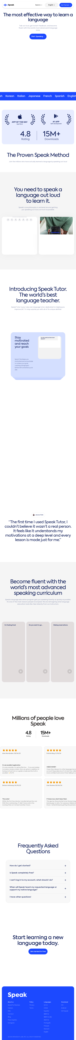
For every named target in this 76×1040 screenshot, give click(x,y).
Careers (10, 1008)
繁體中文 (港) (48, 1017)
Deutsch (46, 1029)
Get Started (66, 5)
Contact (11, 1014)
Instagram (11, 1023)
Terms (31, 1008)
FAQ (9, 1011)
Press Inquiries (12, 1020)
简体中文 (46, 1020)
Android (63, 1008)
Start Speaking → (38, 36)
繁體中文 (46, 1014)
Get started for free (38, 951)
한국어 (46, 1005)
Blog (9, 1017)
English (46, 1032)
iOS (62, 1005)
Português (47, 1023)
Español (46, 1011)
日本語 (46, 1008)
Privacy (31, 1005)
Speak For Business (14, 1005)
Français (46, 1026)
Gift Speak (64, 1011)
